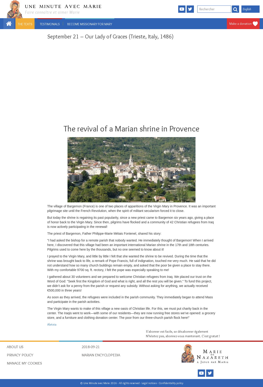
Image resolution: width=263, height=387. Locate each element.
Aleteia (51, 324)
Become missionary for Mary (89, 24)
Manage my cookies (24, 363)
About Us (15, 346)
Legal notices (149, 383)
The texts (25, 24)
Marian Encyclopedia (101, 355)
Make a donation (240, 24)
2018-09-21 (91, 346)
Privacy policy (20, 355)
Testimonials (50, 24)
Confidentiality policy (171, 383)
